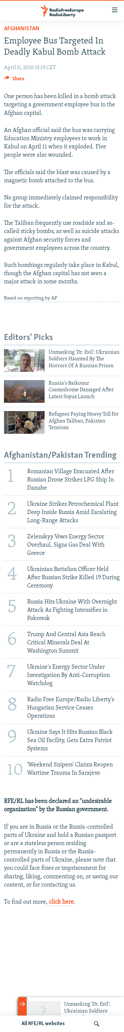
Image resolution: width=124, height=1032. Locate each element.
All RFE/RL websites (43, 1023)
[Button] (14, 80)
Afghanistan (21, 29)
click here (61, 902)
